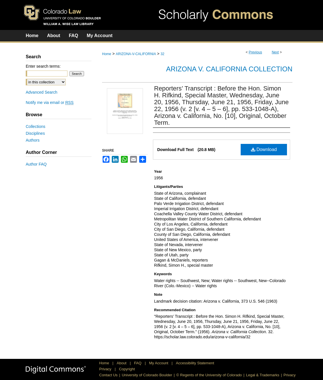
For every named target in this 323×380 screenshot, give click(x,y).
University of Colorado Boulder (147, 375)
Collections (35, 126)
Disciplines (35, 133)
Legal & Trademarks (262, 375)
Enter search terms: (43, 66)
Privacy (105, 369)
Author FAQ (36, 164)
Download (264, 149)
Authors (32, 140)
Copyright (127, 369)
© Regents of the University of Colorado (209, 375)
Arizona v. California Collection (229, 69)
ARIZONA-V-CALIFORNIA (136, 54)
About (122, 363)
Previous (255, 52)
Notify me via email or (49, 102)
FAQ (138, 363)
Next (275, 52)
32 (162, 54)
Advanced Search (41, 92)
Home (106, 54)
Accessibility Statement (195, 363)
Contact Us (108, 375)
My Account (159, 363)
